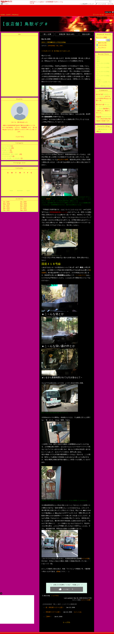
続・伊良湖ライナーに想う (54, 607)
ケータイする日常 (7, 156)
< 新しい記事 (47, 34)
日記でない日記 (6, 148)
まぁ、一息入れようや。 (103, 86)
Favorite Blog (104, 126)
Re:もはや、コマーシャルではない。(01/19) (103, 106)
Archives (19, 199)
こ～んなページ (81, 275)
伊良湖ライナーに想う (53, 612)
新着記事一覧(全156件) (66, 34)
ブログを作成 (102, 4)
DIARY (8, 15)
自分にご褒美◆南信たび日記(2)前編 (54, 42)
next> (28, 190)
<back (11, 190)
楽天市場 (110, 4)
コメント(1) (77, 612)
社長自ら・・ (100, 80)
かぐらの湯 (85, 558)
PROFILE (15, 15)
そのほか (6, 3)
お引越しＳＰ (6, 150)
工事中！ (49, 616)
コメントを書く (86, 600)
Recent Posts (103, 54)
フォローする (19, 137)
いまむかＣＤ (6, 152)
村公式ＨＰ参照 (63, 159)
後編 (58, 571)
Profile (19, 99)
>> (87, 4)
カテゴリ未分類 (6, 146)
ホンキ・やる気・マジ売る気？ (11, 158)
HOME (2, 15)
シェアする (55, 595)
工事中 (98, 57)
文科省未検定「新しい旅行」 (10, 154)
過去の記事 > (86, 34)
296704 (108, 12)
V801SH (48, 199)
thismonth (20, 190)
